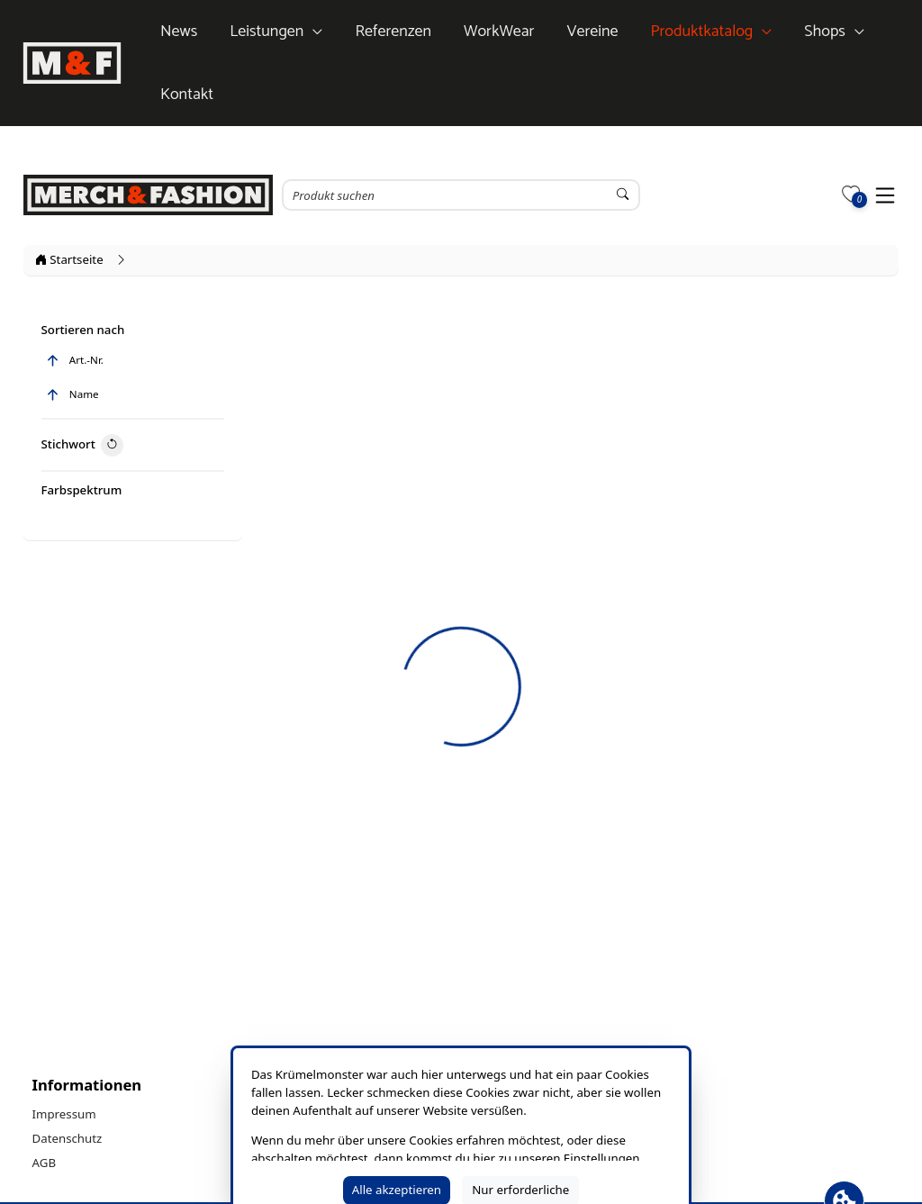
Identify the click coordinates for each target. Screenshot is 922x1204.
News (178, 31)
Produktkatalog (701, 31)
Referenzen (393, 31)
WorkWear (499, 31)
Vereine (592, 31)
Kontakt (186, 94)
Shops (824, 31)
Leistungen (266, 31)
